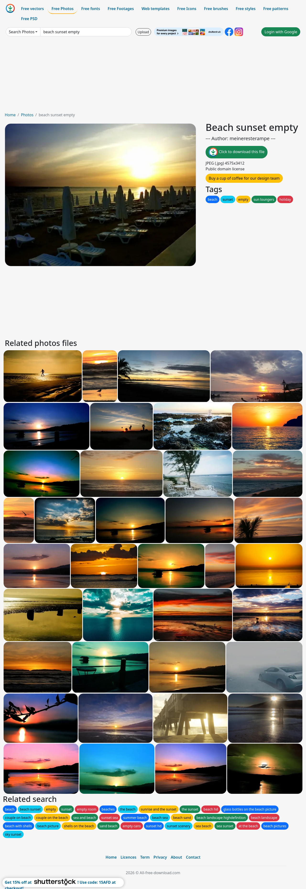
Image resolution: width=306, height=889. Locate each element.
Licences (128, 857)
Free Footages (121, 8)
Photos (27, 114)
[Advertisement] (153, 76)
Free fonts (90, 8)
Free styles (246, 8)
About (176, 857)
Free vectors (32, 8)
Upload (143, 32)
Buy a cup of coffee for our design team (244, 178)
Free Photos (62, 8)
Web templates (155, 8)
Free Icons (186, 8)
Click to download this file (236, 152)
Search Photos (21, 31)
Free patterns (275, 8)
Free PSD (29, 18)
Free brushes (216, 8)
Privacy (160, 857)
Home (10, 114)
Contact (193, 857)
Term (145, 857)
